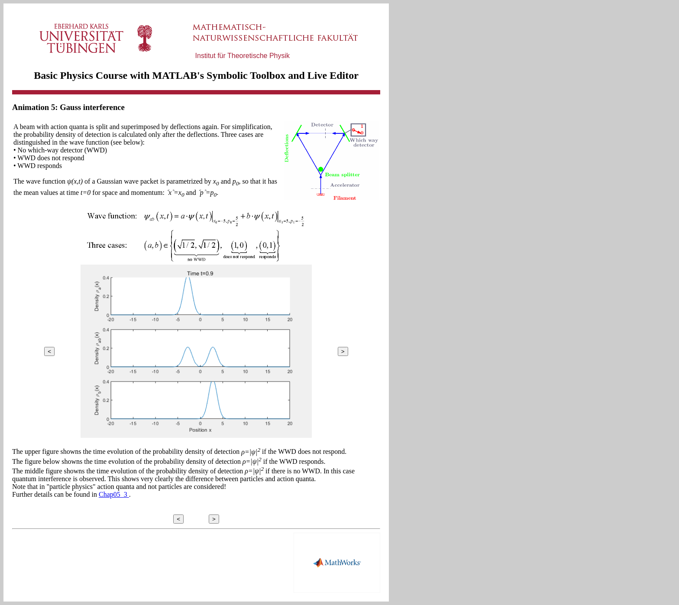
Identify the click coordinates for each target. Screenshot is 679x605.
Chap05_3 (114, 494)
